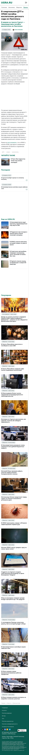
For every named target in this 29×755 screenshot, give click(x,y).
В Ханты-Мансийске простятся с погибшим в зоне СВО (12, 345)
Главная (3, 703)
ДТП (3, 152)
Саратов (4, 738)
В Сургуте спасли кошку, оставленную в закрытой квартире (18, 262)
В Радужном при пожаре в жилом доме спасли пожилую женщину (18, 233)
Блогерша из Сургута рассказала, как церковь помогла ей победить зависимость (13, 420)
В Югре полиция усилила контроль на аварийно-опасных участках (13, 698)
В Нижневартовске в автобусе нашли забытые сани (13, 647)
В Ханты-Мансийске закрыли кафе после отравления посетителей (12, 369)
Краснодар (9, 736)
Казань (4, 736)
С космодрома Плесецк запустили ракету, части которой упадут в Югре (13, 623)
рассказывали (12, 142)
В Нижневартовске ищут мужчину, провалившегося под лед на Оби (18, 223)
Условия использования (8, 726)
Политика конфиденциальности (9, 724)
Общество (19, 7)
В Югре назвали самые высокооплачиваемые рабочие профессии (11, 673)
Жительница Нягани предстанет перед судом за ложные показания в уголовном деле (14, 498)
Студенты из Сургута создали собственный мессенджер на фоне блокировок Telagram (12, 573)
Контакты (4, 710)
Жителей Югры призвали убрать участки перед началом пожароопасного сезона (12, 472)
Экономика (11, 7)
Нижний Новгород (18, 736)
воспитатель (15, 152)
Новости (9, 703)
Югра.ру (13, 734)
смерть (8, 152)
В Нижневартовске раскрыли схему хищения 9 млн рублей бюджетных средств (13, 446)
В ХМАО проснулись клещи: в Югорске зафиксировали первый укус (14, 523)
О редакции (5, 707)
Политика (4, 7)
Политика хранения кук (7, 721)
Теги (3, 718)
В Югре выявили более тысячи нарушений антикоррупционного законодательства (12, 394)
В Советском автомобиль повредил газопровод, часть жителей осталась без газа (18, 254)
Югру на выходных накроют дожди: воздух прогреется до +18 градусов (13, 598)
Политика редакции (7, 713)
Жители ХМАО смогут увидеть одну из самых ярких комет (14, 548)
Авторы (4, 715)
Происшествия (16, 703)
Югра (12, 738)
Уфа (8, 738)
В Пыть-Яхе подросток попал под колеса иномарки (18, 160)
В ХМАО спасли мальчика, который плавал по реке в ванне (18, 243)
